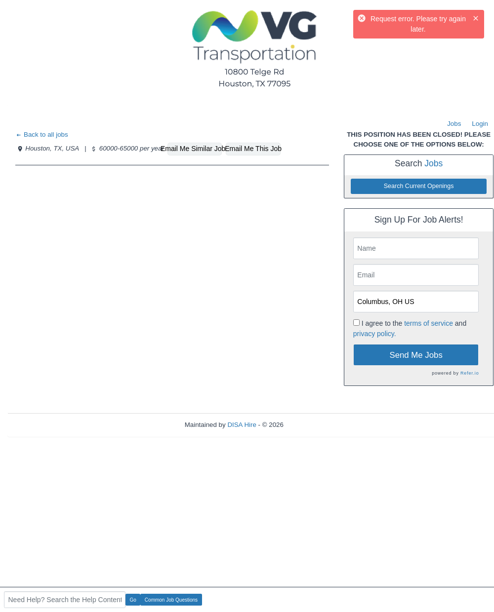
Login (480, 123)
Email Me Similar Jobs (194, 149)
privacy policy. (374, 334)
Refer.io (469, 373)
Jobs (454, 123)
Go (133, 600)
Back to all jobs (41, 134)
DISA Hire (241, 424)
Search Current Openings (419, 186)
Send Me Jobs (416, 355)
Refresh (313, 424)
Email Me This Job (253, 149)
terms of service (428, 323)
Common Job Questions (171, 600)
